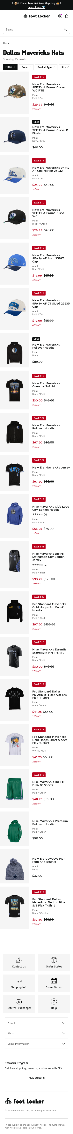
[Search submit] (65, 29)
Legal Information (36, 1043)
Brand (26, 67)
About (36, 1023)
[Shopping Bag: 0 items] (66, 16)
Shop (36, 1033)
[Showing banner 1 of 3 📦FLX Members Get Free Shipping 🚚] (36, 5)
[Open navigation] (8, 16)
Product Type (46, 67)
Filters (10, 66)
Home (6, 42)
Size (65, 67)
